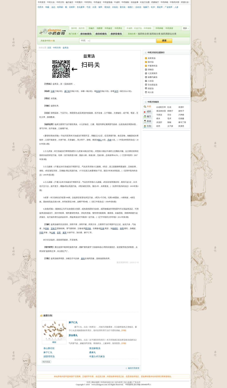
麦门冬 (67, 91)
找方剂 (81, 28)
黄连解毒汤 (94, 348)
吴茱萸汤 (151, 58)
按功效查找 (85, 34)
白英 (94, 7)
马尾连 (159, 115)
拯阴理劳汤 (49, 356)
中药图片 (79, 2)
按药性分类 (143, 34)
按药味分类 (154, 34)
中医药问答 (174, 2)
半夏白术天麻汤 (97, 356)
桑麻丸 (92, 352)
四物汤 (151, 69)
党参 (47, 228)
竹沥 (88, 7)
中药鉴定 (97, 2)
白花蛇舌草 (161, 107)
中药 (149, 106)
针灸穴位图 (145, 2)
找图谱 (99, 28)
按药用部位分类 (168, 34)
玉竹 (116, 91)
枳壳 (158, 126)
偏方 (149, 116)
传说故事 (134, 2)
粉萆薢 (60, 7)
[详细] (123, 330)
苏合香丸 (73, 335)
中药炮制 (125, 2)
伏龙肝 (159, 122)
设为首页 (119, 382)
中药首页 (41, 2)
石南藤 (181, 118)
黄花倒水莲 (161, 111)
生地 (98, 91)
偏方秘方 (69, 2)
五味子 (53, 228)
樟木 (158, 118)
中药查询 (52, 31)
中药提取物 (107, 2)
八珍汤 (151, 81)
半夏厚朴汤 (152, 66)
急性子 (181, 111)
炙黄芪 (181, 126)
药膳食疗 (155, 2)
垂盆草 (160, 7)
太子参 (170, 126)
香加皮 (107, 7)
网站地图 (95, 382)
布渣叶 (181, 107)
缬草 (100, 7)
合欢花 (138, 7)
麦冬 (83, 258)
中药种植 (164, 2)
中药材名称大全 (107, 382)
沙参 (53, 91)
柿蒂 (122, 228)
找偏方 (91, 28)
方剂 (149, 126)
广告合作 (136, 382)
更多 (185, 28)
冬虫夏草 (80, 7)
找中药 (74, 28)
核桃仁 (130, 7)
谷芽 (59, 232)
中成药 (117, 2)
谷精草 (72, 7)
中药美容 (169, 28)
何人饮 (151, 92)
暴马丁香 (182, 122)
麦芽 (64, 232)
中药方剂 (60, 2)
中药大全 (51, 2)
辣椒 (169, 122)
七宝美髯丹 (152, 73)
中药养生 (88, 2)
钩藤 (47, 7)
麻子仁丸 (73, 322)
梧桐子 (170, 111)
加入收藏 (128, 382)
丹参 (109, 140)
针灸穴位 (138, 28)
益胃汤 (65, 48)
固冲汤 (151, 62)
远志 (53, 7)
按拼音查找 (116, 34)
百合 (169, 115)
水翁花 (115, 7)
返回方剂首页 (133, 368)
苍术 (169, 118)
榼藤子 (146, 7)
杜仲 (153, 7)
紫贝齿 (122, 7)
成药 (149, 111)
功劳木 (40, 7)
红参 (102, 228)
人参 (176, 7)
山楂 (53, 232)
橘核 (54, 342)
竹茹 (41, 232)
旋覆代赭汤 (152, 77)
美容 (149, 121)
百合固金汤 (152, 85)
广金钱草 (168, 7)
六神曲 (181, 115)
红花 (169, 107)
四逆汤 (151, 88)
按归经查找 (101, 34)
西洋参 (88, 228)
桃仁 (100, 140)
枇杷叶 (115, 228)
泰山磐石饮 (49, 348)
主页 (49, 48)
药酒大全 (185, 2)
